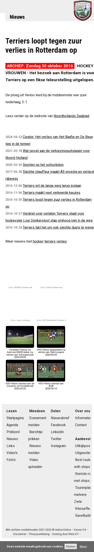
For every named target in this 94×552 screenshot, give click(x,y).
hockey (38, 241)
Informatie (83, 418)
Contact (81, 425)
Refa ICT (73, 534)
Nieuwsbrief (60, 418)
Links (11, 446)
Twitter (56, 439)
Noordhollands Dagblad (71, 116)
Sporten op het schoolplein (43, 165)
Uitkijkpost (83, 446)
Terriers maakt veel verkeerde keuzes (51, 193)
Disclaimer (19, 534)
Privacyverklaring (39, 534)
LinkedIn (57, 432)
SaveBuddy (83, 515)
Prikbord (13, 432)
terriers (50, 241)
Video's (12, 453)
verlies (61, 241)
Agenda (12, 425)
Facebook (58, 425)
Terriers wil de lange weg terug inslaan (52, 186)
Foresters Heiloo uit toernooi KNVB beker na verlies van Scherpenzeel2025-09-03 (20, 352)
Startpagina (15, 418)
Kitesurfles (83, 508)
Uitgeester (83, 453)
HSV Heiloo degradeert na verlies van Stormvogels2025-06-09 (51, 351)
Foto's (11, 460)
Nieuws (17, 17)
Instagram (58, 446)
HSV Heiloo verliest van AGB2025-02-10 (51, 385)
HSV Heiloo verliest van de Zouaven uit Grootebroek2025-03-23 (20, 385)
